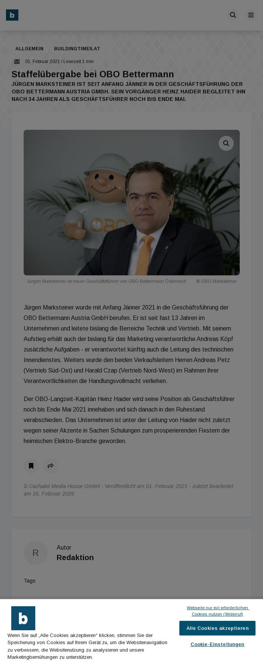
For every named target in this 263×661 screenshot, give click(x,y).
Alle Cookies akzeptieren (217, 628)
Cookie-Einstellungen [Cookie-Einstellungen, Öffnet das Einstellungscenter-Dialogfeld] (218, 644)
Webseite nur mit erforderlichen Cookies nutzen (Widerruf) (218, 610)
